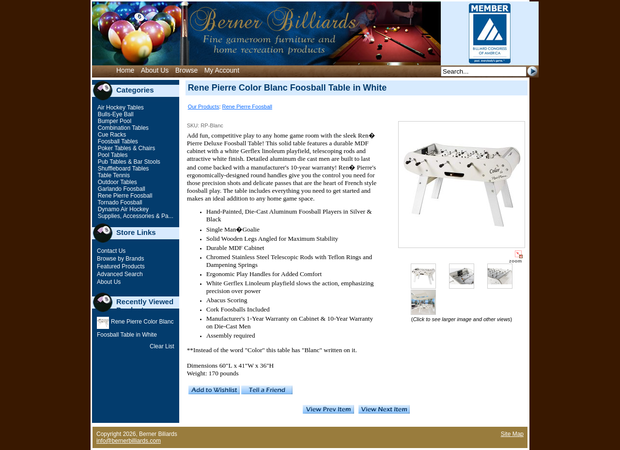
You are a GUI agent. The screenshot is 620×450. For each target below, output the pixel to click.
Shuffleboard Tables (122, 168)
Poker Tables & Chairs (125, 148)
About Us (155, 70)
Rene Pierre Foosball (124, 195)
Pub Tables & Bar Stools (128, 161)
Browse (186, 70)
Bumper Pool (113, 121)
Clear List (162, 346)
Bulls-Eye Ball (114, 114)
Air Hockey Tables (120, 107)
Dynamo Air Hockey (122, 209)
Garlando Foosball (120, 189)
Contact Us (111, 251)
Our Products (203, 106)
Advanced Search (120, 274)
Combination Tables (122, 127)
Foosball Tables (117, 141)
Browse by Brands (120, 258)
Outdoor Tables (116, 182)
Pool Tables (111, 155)
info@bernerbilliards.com (128, 440)
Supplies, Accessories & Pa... (134, 216)
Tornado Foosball (119, 202)
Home (125, 70)
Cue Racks (111, 134)
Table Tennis (113, 175)
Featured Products (121, 266)
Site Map (512, 434)
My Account (221, 70)
